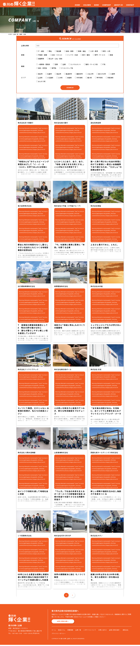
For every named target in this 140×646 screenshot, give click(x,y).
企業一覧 (80, 631)
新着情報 (72, 631)
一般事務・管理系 (43, 65)
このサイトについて (92, 631)
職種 (22, 67)
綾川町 (89, 78)
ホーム (54, 631)
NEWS (96, 5)
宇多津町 (79, 78)
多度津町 (109, 78)
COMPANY (106, 5)
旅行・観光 (85, 55)
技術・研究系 (41, 69)
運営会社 (55, 635)
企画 (63, 65)
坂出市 (58, 75)
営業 (55, 65)
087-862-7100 (17, 634)
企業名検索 (25, 46)
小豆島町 (49, 78)
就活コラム (62, 631)
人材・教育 (93, 51)
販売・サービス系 (91, 65)
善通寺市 (68, 75)
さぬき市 (89, 75)
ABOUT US (118, 5)
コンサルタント (75, 65)
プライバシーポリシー (67, 635)
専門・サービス (99, 55)
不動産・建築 (41, 55)
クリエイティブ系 (66, 69)
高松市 (39, 75)
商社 (49, 51)
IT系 (103, 65)
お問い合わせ (106, 631)
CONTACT (130, 5)
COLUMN (87, 5)
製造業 (58, 51)
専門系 (53, 69)
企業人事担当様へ (63, 622)
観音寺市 (79, 75)
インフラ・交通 (71, 55)
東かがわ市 (101, 75)
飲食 (110, 55)
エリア (23, 78)
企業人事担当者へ (119, 631)
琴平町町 (99, 78)
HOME (77, 5)
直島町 (69, 78)
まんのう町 (41, 82)
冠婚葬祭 (40, 59)
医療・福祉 (81, 51)
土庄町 (39, 78)
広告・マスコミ (56, 55)
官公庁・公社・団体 (54, 59)
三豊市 (112, 75)
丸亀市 (49, 75)
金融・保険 (68, 51)
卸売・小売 (105, 51)
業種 (22, 55)
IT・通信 (40, 51)
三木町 (59, 78)
